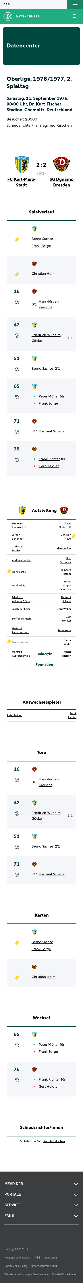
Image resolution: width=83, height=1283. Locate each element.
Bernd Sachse (42, 239)
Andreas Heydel (21, 560)
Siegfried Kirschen (55, 126)
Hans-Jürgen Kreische (49, 304)
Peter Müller (49, 396)
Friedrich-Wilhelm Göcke (46, 338)
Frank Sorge (41, 246)
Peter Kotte (64, 630)
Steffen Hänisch (21, 619)
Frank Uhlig (18, 585)
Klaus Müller (64, 548)
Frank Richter (49, 459)
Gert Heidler (49, 466)
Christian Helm (44, 273)
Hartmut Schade (52, 431)
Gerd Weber (64, 609)
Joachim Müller (21, 609)
